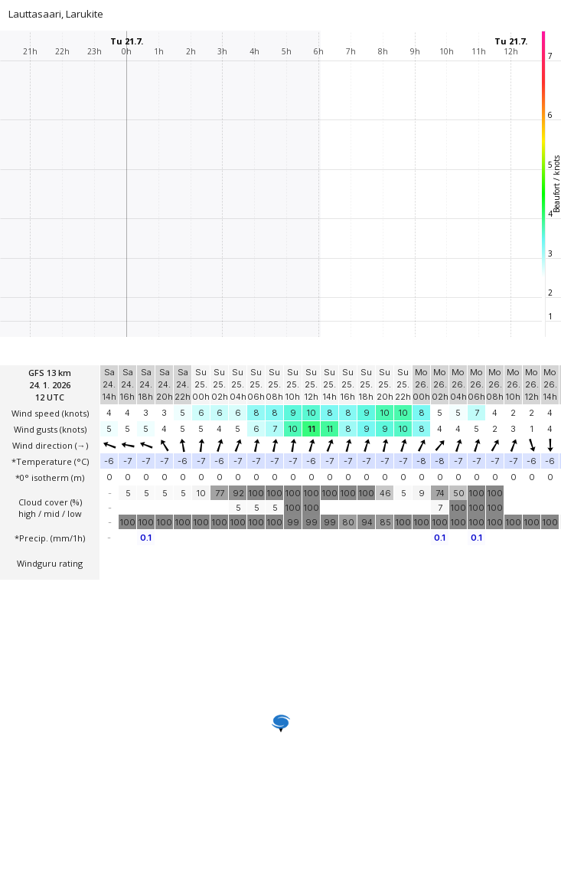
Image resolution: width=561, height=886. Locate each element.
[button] (281, 723)
